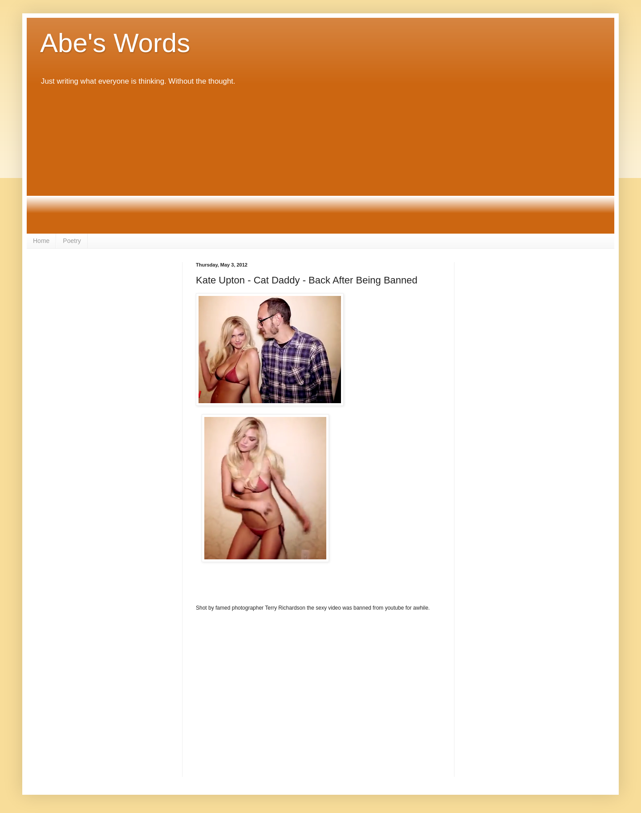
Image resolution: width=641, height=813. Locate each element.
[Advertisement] (320, 160)
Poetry (72, 240)
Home (41, 240)
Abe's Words (115, 43)
